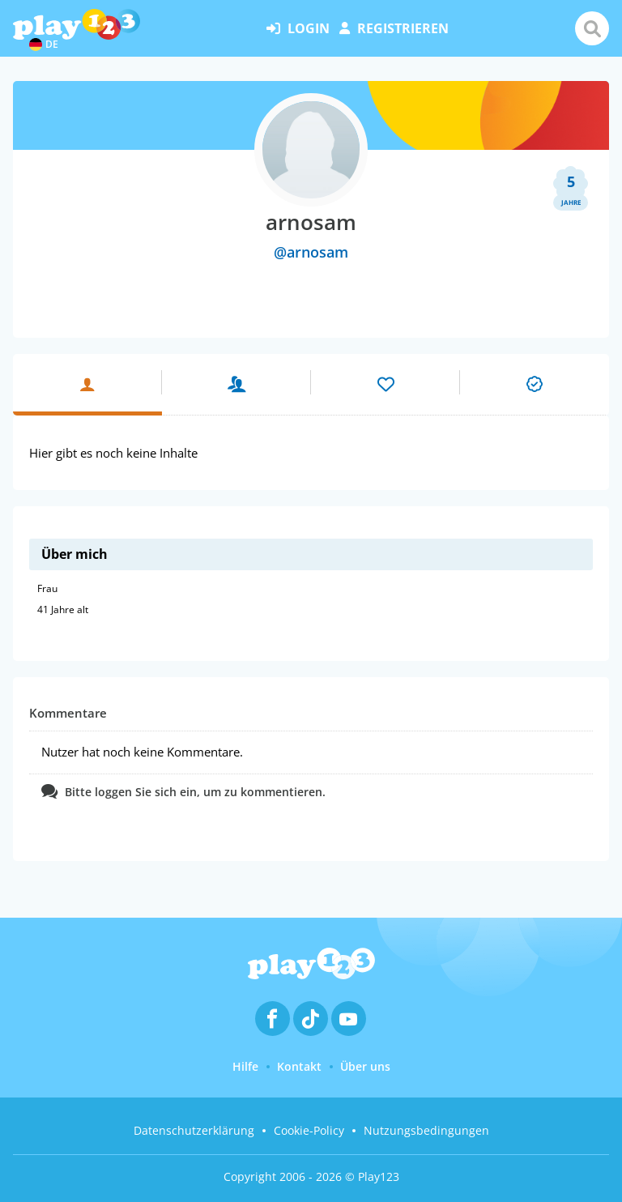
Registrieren (394, 28)
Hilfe (245, 1066)
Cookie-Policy (309, 1130)
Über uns (365, 1066)
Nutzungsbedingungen (426, 1130)
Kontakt (299, 1066)
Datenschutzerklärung (194, 1130)
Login (298, 28)
